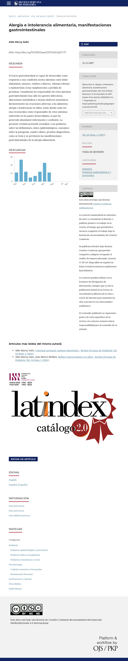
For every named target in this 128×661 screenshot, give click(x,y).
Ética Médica (15, 583)
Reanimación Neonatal (21, 574)
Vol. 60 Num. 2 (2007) (42, 16)
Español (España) (18, 484)
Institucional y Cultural (20, 579)
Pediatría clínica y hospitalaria (25, 554)
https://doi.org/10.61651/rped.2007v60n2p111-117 (40, 52)
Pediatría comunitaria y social (25, 559)
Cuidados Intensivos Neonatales (26, 569)
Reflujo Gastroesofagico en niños (76, 356)
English (13, 479)
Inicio (12, 16)
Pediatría (87, 168)
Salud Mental (15, 588)
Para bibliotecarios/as (19, 515)
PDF (86, 44)
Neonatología (15, 564)
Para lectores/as (16, 505)
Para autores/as (16, 510)
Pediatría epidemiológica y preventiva (29, 550)
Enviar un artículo (23, 459)
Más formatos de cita (95, 112)
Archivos (23, 16)
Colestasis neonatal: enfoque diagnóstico (57, 350)
